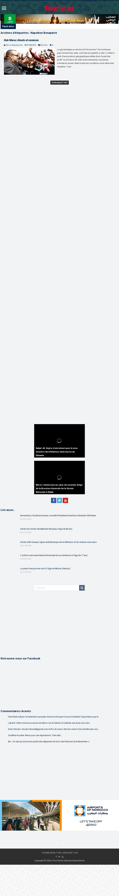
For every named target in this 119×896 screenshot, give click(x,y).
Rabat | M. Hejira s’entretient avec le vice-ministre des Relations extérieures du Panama (57, 452)
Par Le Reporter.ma (14, 45)
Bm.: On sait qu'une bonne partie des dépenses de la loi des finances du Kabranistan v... (49, 741)
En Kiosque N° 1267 (59, 82)
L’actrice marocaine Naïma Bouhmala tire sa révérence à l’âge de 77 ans (53, 555)
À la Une (44, 45)
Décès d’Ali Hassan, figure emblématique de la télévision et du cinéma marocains (58, 542)
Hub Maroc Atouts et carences (21, 40)
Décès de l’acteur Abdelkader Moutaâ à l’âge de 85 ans (46, 529)
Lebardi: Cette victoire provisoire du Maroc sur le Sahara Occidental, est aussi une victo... (49, 723)
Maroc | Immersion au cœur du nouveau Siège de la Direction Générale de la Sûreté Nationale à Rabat (59, 488)
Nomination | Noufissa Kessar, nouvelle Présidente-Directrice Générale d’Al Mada (58, 515)
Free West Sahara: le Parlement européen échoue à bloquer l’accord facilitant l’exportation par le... (54, 716)
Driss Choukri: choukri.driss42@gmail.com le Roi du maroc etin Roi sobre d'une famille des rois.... (54, 729)
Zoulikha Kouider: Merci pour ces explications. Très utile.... (35, 735)
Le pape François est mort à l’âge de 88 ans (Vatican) (45, 568)
